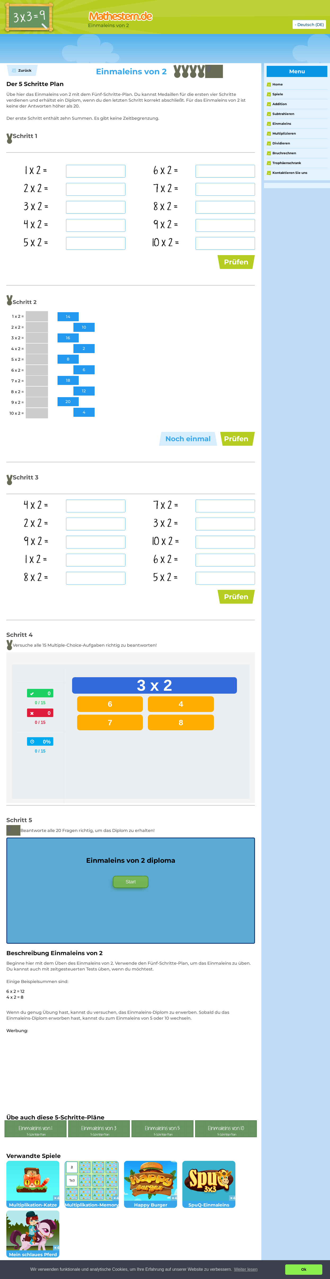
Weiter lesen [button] (246, 1269)
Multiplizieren (284, 133)
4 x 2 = (36, 225)
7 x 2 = (165, 189)
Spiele (277, 94)
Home (277, 84)
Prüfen (236, 262)
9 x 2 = (165, 225)
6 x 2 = (165, 171)
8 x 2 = (166, 207)
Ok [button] (303, 1269)
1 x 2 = (36, 171)
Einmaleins (281, 124)
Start (131, 882)
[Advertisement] (132, 49)
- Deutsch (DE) (309, 24)
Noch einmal (188, 439)
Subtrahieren (283, 114)
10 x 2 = (165, 243)
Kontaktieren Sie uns (289, 173)
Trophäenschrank (286, 163)
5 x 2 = (36, 243)
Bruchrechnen (284, 153)
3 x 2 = (36, 207)
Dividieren (281, 143)
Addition (279, 104)
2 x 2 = (36, 189)
